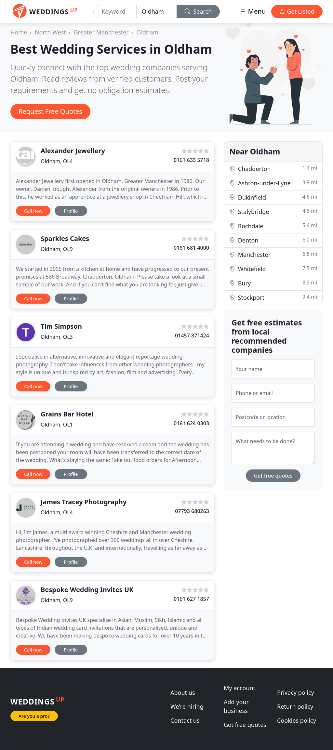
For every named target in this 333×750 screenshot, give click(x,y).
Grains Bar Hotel (67, 414)
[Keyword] (115, 11)
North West (50, 32)
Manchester (273, 254)
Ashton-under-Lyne (273, 183)
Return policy (295, 706)
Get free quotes (273, 475)
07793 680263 (192, 511)
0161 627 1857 (191, 598)
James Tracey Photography (84, 501)
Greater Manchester (100, 32)
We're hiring (187, 706)
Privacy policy (295, 692)
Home (18, 32)
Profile (71, 211)
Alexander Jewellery (73, 150)
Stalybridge (273, 211)
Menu (253, 11)
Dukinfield (273, 197)
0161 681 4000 (191, 247)
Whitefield (273, 269)
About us (182, 692)
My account (239, 688)
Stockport (273, 297)
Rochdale (273, 226)
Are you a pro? (34, 716)
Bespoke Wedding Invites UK (87, 589)
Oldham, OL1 (57, 424)
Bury (273, 283)
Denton (273, 240)
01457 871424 (192, 335)
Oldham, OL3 (57, 336)
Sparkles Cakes (65, 238)
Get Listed (296, 11)
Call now (33, 211)
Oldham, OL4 (57, 161)
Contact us (185, 720)
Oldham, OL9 (57, 249)
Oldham (147, 32)
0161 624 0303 (191, 423)
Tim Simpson (61, 326)
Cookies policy (296, 720)
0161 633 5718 (191, 160)
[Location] (156, 11)
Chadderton (273, 168)
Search (198, 11)
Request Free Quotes (50, 111)
